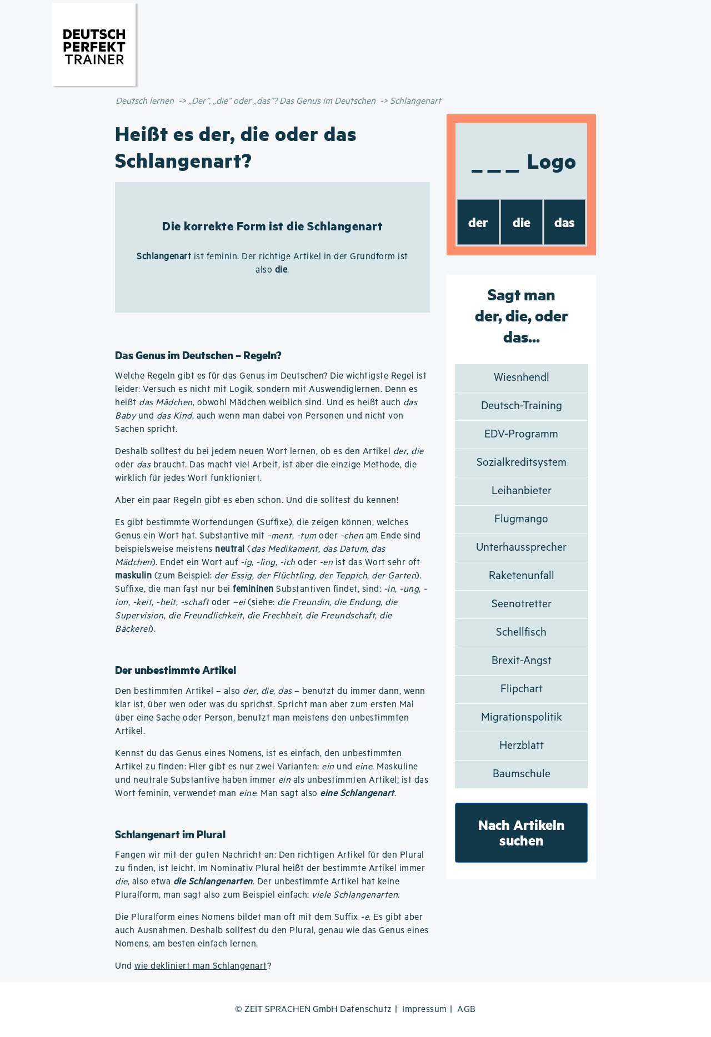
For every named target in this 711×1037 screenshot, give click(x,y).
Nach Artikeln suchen (521, 832)
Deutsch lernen (145, 101)
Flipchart (521, 689)
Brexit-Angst (522, 661)
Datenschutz (366, 1009)
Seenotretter (522, 604)
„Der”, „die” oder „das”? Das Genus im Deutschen (281, 101)
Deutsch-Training (521, 406)
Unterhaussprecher (521, 547)
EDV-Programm (521, 434)
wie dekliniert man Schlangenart (200, 966)
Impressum (424, 1009)
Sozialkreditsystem (522, 462)
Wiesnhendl (521, 377)
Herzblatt (521, 745)
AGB (466, 1009)
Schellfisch (521, 632)
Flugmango (521, 519)
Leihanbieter (522, 491)
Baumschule (521, 774)
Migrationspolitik (521, 717)
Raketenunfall (521, 576)
